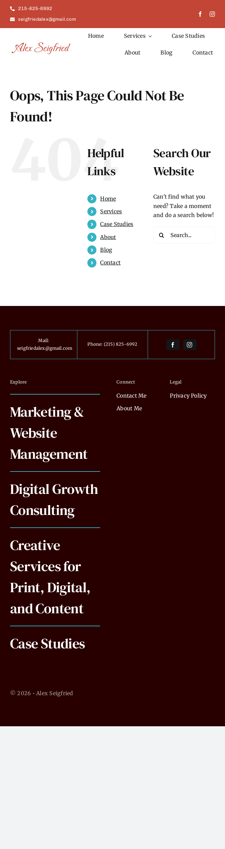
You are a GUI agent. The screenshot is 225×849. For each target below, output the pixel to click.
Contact (110, 262)
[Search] (161, 235)
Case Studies (116, 224)
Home (108, 198)
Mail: (43, 340)
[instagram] (212, 14)
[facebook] (200, 14)
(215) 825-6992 (121, 344)
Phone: (95, 344)
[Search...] (184, 235)
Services (111, 211)
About (108, 237)
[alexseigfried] (41, 43)
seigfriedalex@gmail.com (45, 348)
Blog (106, 249)
